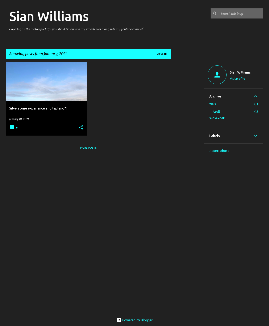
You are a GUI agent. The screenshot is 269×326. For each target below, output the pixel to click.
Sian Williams (49, 16)
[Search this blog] (241, 13)
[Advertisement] (187, 125)
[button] (80, 128)
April (216, 112)
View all (162, 54)
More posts (88, 147)
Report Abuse (219, 151)
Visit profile (237, 78)
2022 (212, 104)
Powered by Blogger (134, 320)
